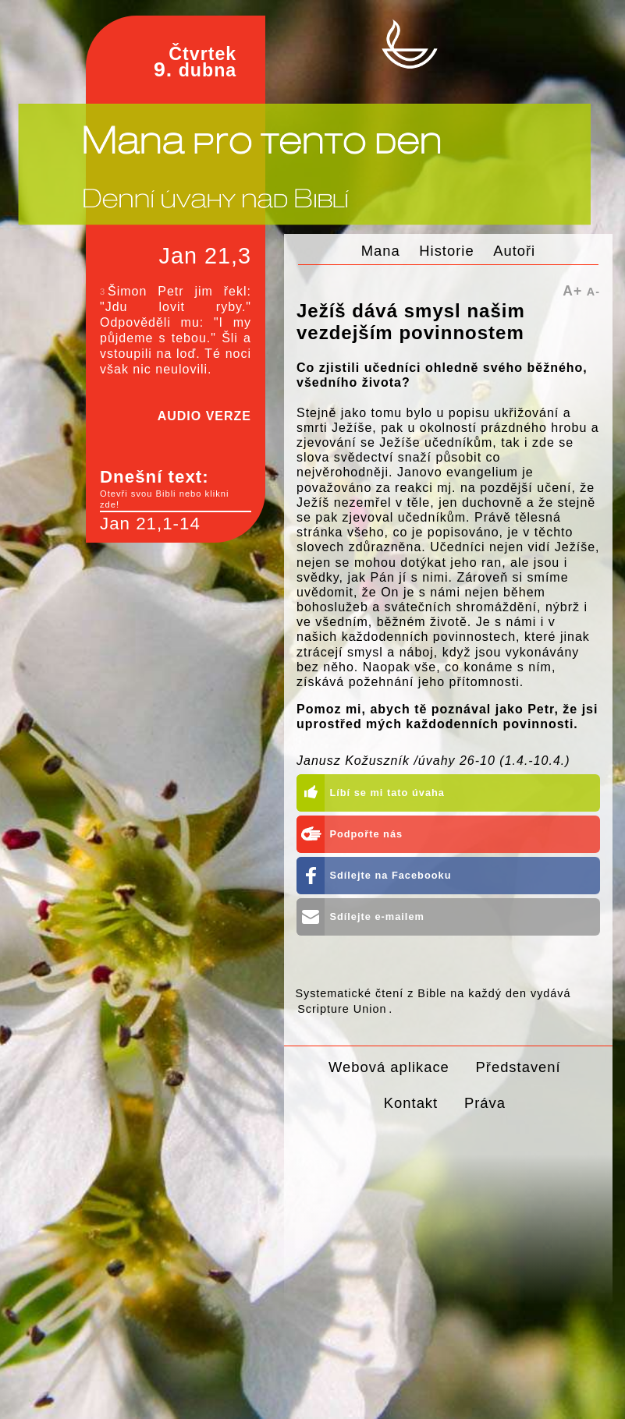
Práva (485, 1103)
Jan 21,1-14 (150, 523)
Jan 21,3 (205, 255)
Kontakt (411, 1103)
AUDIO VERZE (204, 416)
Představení (518, 1067)
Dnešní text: (175, 489)
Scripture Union (341, 1009)
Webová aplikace (388, 1067)
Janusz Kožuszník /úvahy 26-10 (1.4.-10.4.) (433, 760)
